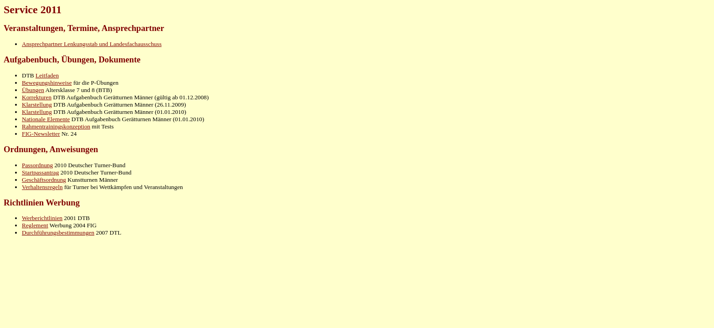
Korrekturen (36, 97)
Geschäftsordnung (44, 179)
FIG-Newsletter (41, 133)
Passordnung (37, 165)
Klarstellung (37, 104)
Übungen (33, 90)
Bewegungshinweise (47, 82)
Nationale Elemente (46, 119)
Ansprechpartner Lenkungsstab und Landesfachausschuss (92, 44)
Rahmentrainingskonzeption (56, 126)
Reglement (35, 225)
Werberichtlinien (42, 218)
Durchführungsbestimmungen (58, 232)
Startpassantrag (40, 172)
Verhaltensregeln (42, 187)
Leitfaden (47, 75)
